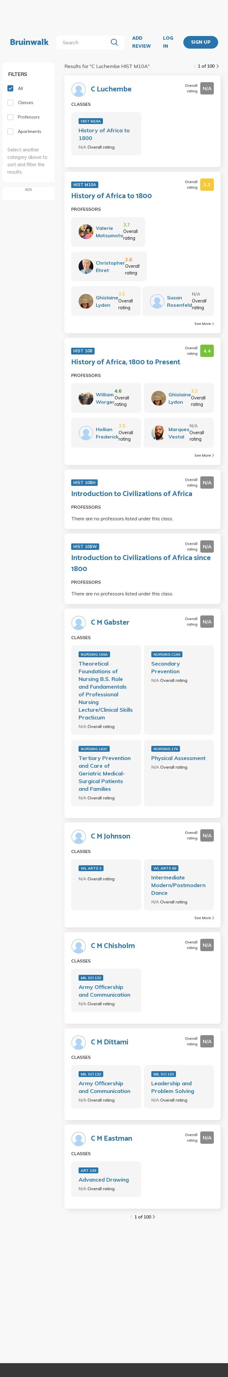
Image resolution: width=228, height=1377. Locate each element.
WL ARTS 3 (91, 868)
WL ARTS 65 (164, 868)
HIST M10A (91, 121)
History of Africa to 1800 (104, 134)
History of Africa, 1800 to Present (125, 362)
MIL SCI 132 (91, 977)
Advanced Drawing (104, 1179)
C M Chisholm (113, 946)
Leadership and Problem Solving (172, 1087)
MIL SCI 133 (163, 1074)
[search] (83, 42)
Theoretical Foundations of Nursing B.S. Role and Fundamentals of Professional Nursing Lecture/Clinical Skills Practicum (106, 690)
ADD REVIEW (141, 42)
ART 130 (88, 1170)
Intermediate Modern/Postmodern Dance (178, 885)
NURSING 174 (165, 749)
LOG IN (168, 42)
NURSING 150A (94, 654)
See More (204, 323)
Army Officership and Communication (104, 990)
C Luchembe (111, 89)
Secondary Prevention (165, 667)
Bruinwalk (29, 42)
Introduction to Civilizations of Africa (131, 494)
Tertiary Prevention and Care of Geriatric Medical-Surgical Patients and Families (105, 773)
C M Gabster (110, 622)
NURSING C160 (166, 654)
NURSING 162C (94, 749)
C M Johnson (110, 836)
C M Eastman (111, 1138)
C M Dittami (109, 1042)
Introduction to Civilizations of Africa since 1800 (141, 564)
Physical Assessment (178, 758)
